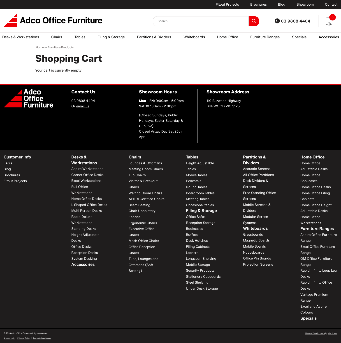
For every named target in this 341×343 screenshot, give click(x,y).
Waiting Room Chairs (145, 193)
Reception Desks (84, 253)
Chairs (56, 37)
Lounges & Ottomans (145, 163)
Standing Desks (83, 229)
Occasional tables (200, 205)
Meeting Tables (197, 199)
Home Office (227, 37)
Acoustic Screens (257, 169)
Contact (331, 4)
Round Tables (196, 187)
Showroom (305, 4)
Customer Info (17, 157)
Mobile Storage (198, 265)
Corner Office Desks (87, 175)
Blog (281, 4)
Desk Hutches (197, 241)
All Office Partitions (258, 175)
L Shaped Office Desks (89, 205)
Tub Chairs (137, 175)
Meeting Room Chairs (146, 169)
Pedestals (193, 181)
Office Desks (81, 247)
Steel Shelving (197, 282)
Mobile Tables (196, 175)
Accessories (329, 37)
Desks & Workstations (20, 37)
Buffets (192, 235)
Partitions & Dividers (154, 37)
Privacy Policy (23, 338)
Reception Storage (200, 223)
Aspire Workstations (87, 169)
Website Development (315, 333)
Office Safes (196, 217)
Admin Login (9, 338)
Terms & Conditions (42, 338)
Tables (79, 37)
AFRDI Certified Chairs (147, 199)
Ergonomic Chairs (143, 223)
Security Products (200, 271)
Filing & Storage (111, 37)
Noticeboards (253, 252)
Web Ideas (332, 333)
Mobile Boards (254, 246)
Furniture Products (61, 47)
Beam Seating (139, 205)
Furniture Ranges (265, 37)
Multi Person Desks (86, 211)
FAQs (8, 163)
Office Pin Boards (257, 258)
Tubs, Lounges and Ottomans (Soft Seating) (143, 265)
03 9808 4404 (292, 21)
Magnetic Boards (256, 240)
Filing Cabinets (198, 247)
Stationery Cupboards (203, 277)
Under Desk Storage (202, 289)
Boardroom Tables (200, 193)
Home (40, 47)
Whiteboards (194, 37)
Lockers (192, 253)
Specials (299, 37)
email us (82, 106)
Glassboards (253, 234)
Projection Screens (258, 264)
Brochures (258, 4)
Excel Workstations (86, 181)
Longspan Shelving (201, 259)
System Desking (84, 259)
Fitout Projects (227, 4)
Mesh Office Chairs (144, 241)
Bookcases (194, 229)
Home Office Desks (86, 199)
